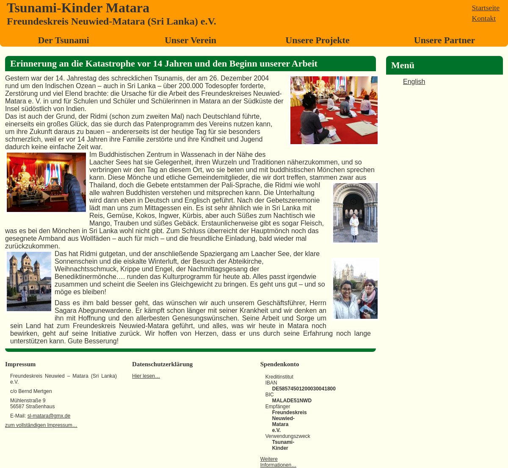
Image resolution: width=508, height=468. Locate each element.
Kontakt (484, 18)
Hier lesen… (146, 376)
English (414, 81)
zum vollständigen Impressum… (41, 425)
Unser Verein (190, 40)
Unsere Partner (444, 40)
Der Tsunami (63, 40)
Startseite (486, 7)
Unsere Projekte (317, 40)
